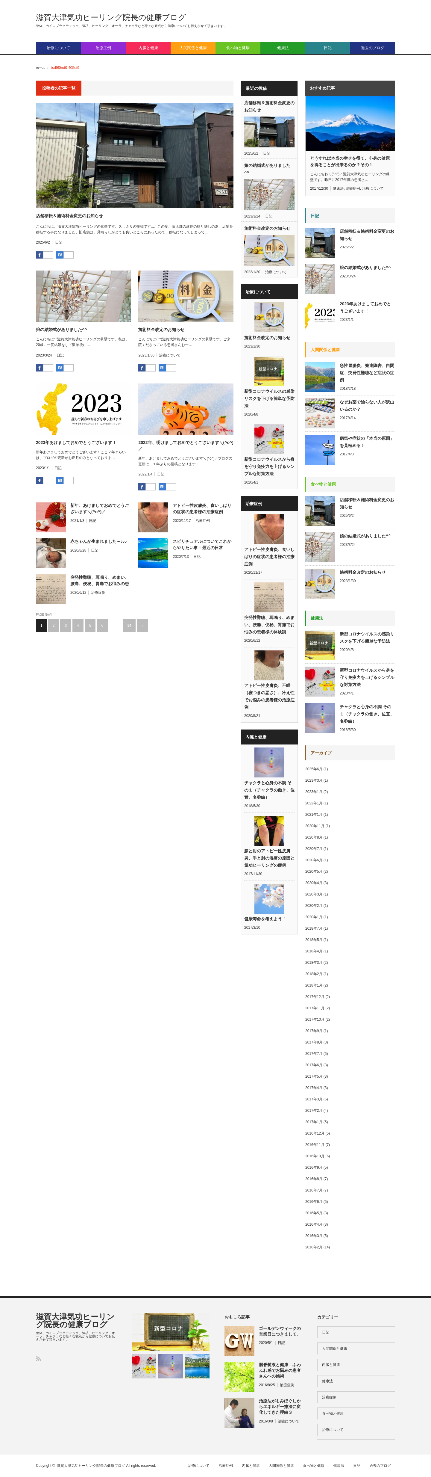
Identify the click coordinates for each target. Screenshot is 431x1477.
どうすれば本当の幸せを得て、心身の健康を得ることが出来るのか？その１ (350, 161)
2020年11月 (314, 826)
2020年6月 (313, 860)
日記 (328, 48)
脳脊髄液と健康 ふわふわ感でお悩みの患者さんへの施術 (280, 1370)
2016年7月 (313, 1190)
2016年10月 (314, 1156)
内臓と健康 (148, 48)
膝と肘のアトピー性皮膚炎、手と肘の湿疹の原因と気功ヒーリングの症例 (269, 869)
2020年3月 (313, 894)
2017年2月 (313, 1110)
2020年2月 (313, 906)
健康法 (283, 48)
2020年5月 (313, 871)
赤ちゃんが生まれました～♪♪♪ (98, 541)
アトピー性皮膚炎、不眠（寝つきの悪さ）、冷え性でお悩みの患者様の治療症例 (269, 705)
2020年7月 (313, 849)
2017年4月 (313, 1088)
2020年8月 (313, 837)
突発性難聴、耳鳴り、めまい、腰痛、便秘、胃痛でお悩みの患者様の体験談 (99, 581)
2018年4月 (313, 951)
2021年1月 (313, 814)
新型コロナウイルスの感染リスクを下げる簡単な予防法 (269, 401)
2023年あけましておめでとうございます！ (76, 442)
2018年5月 (313, 940)
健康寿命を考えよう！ (265, 931)
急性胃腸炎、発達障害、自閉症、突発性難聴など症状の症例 (367, 372)
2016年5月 (313, 1213)
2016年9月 (313, 1167)
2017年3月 (313, 1099)
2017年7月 (313, 1054)
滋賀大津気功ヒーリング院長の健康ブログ (111, 17)
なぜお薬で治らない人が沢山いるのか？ (367, 406)
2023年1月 (313, 792)
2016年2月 (313, 1247)
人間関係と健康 (193, 48)
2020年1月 (313, 917)
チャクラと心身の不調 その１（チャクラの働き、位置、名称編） (269, 800)
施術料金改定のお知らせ (161, 329)
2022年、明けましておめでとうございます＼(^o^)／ (185, 445)
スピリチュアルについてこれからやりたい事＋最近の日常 (202, 544)
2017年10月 (314, 1019)
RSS (38, 1358)
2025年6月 (313, 769)
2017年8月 (313, 1042)
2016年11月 (314, 1145)
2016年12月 (314, 1133)
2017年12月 (314, 997)
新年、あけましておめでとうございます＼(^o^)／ (99, 508)
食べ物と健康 (238, 48)
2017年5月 (313, 1076)
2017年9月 (313, 1031)
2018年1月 (313, 985)
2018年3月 (313, 962)
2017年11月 (314, 1008)
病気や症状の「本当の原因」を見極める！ (367, 442)
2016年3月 (313, 1236)
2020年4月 (313, 883)
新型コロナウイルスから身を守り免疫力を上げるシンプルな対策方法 (269, 470)
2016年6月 (313, 1202)
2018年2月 (313, 974)
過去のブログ (372, 48)
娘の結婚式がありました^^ (61, 329)
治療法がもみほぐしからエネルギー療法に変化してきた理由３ (280, 1407)
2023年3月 (313, 780)
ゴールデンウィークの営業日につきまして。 (280, 1331)
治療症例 (103, 48)
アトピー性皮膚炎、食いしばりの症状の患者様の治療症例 (202, 508)
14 (129, 625)
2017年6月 (313, 1065)
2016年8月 (313, 1179)
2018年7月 (313, 928)
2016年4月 (313, 1224)
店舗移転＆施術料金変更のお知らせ (69, 215)
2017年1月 (313, 1122)
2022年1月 (313, 803)
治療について (58, 48)
